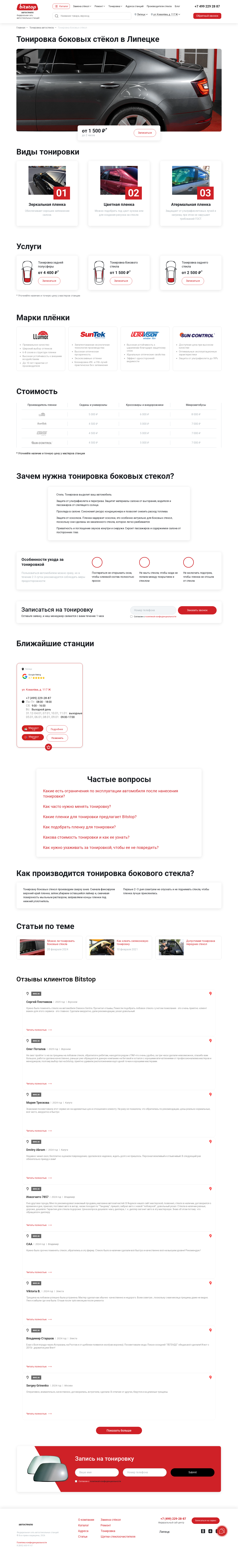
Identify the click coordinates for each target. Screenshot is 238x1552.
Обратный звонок (207, 15)
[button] (164, 1531)
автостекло (26, 1524)
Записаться (145, 132)
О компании (86, 1519)
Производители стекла (159, 6)
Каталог (63, 6)
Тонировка (114, 6)
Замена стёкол (81, 6)
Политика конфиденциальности (32, 1542)
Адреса (83, 1531)
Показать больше (119, 1430)
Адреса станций (134, 6)
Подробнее (57, 729)
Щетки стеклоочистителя (118, 1536)
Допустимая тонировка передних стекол (200, 942)
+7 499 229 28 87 (207, 6)
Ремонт (99, 6)
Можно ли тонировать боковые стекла (61, 942)
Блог (177, 6)
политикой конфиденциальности (160, 616)
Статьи (82, 1536)
